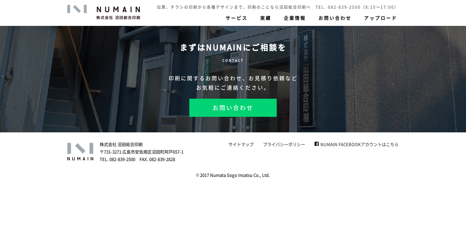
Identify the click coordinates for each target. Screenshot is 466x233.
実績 (265, 18)
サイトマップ (241, 144)
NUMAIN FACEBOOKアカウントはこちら (357, 144)
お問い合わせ (334, 18)
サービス (237, 18)
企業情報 (295, 18)
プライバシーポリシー (284, 144)
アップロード (380, 18)
